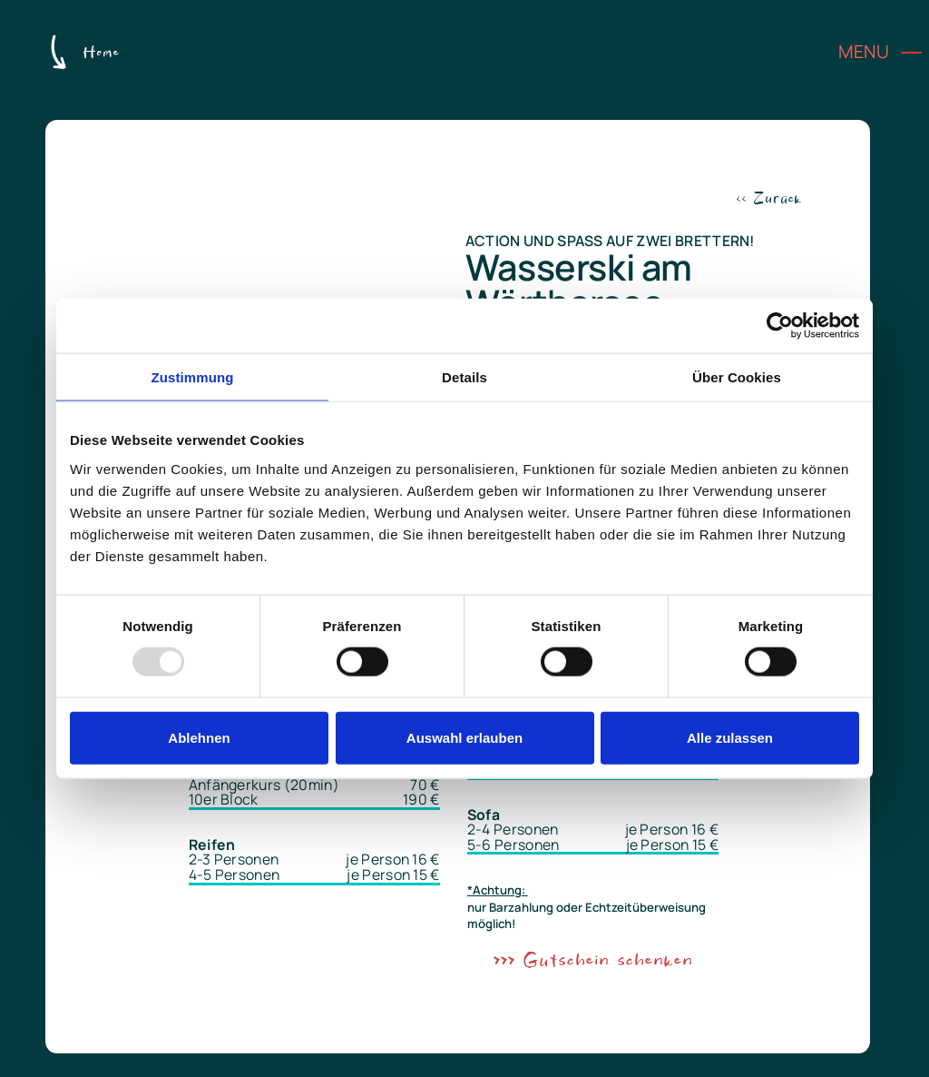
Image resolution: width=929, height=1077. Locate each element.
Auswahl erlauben (464, 737)
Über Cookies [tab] (736, 377)
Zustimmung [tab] (193, 377)
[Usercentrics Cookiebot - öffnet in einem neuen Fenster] (779, 326)
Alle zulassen (730, 737)
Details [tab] (464, 377)
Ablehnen (199, 737)
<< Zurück (768, 199)
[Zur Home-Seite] (82, 54)
